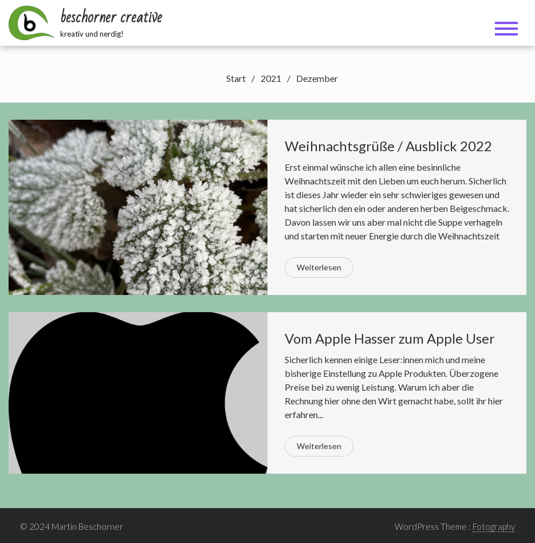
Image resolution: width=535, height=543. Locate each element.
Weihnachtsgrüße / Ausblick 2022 (388, 145)
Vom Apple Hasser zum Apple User (390, 338)
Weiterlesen (319, 267)
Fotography (494, 526)
